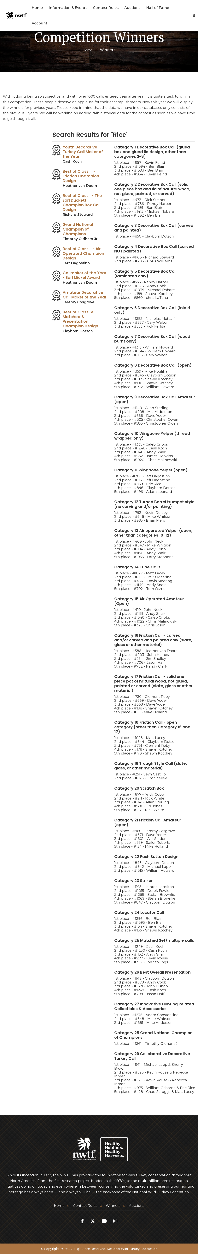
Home (37, 8)
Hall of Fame (157, 8)
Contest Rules (106, 8)
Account (39, 23)
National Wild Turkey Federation (132, 1249)
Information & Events (68, 8)
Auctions (132, 8)
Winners (113, 1205)
